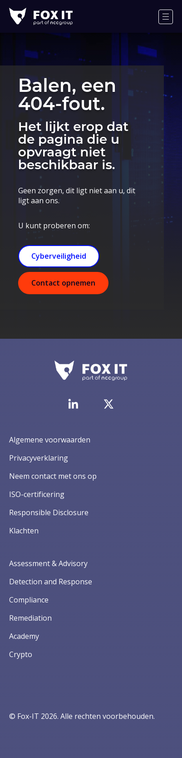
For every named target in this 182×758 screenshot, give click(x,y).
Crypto (20, 654)
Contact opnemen (63, 283)
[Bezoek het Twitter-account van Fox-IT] (108, 403)
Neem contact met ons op (53, 476)
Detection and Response (50, 582)
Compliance (29, 600)
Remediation (30, 618)
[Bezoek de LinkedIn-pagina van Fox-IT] (73, 404)
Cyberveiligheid (58, 256)
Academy (24, 636)
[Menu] (165, 17)
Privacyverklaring (38, 458)
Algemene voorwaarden (49, 440)
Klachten (24, 531)
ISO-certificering (36, 494)
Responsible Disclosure (49, 512)
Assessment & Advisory (48, 563)
